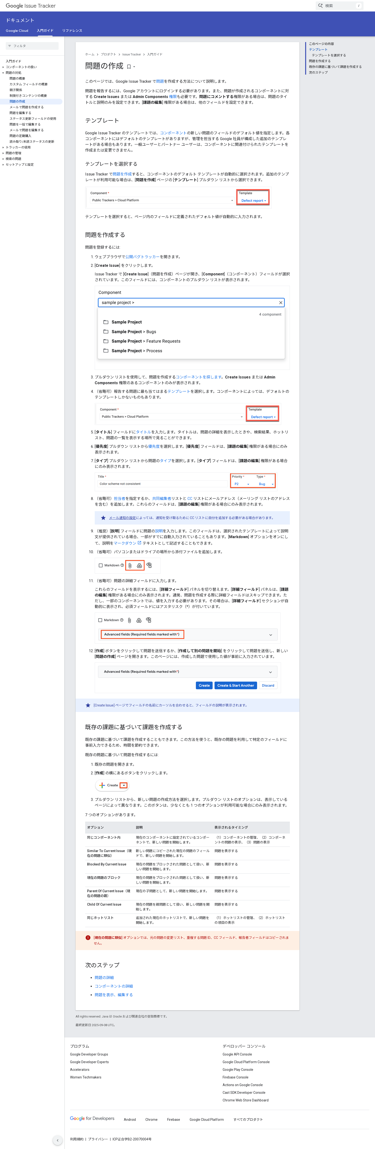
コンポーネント (173, 133)
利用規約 (76, 1139)
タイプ (165, 461)
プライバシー (98, 1139)
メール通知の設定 (122, 518)
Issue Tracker (31, 6)
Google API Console (237, 1054)
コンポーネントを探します (198, 377)
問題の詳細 (104, 977)
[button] (31, 67)
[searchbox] (32, 46)
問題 (160, 81)
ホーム (89, 54)
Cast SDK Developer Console (244, 1092)
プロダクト (108, 54)
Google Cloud (17, 30)
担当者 (119, 498)
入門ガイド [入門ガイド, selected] (45, 30)
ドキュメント (20, 20)
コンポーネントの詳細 (114, 986)
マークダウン (125, 543)
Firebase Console (235, 1077)
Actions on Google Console (243, 1085)
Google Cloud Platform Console (246, 1062)
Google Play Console (238, 1070)
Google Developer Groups (89, 1054)
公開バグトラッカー (142, 257)
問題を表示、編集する (114, 995)
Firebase (173, 1120)
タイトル (143, 432)
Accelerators (79, 1070)
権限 (173, 96)
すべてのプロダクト (248, 1120)
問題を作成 (122, 174)
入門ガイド (155, 54)
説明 (159, 531)
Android (130, 1120)
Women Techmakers (85, 1077)
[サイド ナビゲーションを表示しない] (57, 1140)
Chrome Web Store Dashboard (246, 1100)
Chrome (151, 1120)
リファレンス (72, 30)
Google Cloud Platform (207, 1120)
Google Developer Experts (89, 1062)
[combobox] (340, 5)
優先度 (154, 446)
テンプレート (178, 391)
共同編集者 (161, 498)
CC (190, 498)
